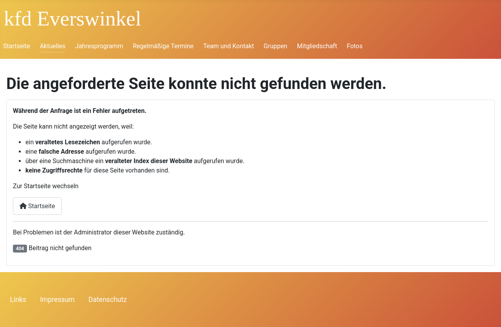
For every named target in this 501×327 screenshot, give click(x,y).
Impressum (57, 299)
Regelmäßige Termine (163, 46)
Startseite (16, 46)
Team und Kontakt (228, 46)
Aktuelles (53, 46)
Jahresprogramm (99, 46)
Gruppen (275, 46)
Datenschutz (107, 299)
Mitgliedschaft (317, 46)
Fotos (354, 46)
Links (18, 299)
